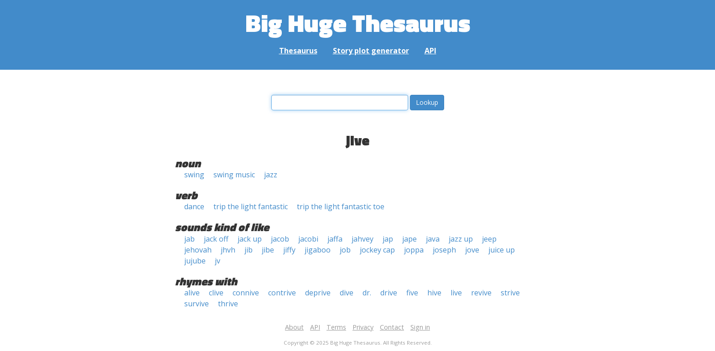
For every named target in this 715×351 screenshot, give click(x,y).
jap (388, 239)
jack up (250, 239)
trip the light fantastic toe (340, 206)
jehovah (198, 250)
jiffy (289, 250)
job (345, 250)
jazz (270, 175)
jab (189, 239)
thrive (228, 304)
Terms (336, 327)
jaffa (334, 239)
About (294, 327)
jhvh (228, 250)
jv (217, 261)
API (430, 51)
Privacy (362, 327)
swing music (234, 175)
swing (194, 175)
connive (246, 293)
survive (196, 304)
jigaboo (318, 250)
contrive (282, 293)
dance (194, 206)
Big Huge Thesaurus (357, 22)
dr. (367, 293)
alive (192, 293)
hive (434, 293)
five (412, 293)
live (456, 293)
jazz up (461, 239)
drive (388, 293)
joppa (414, 250)
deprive (318, 293)
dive (346, 293)
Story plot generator (371, 51)
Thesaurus (298, 51)
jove (472, 250)
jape (409, 239)
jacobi (308, 239)
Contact (392, 327)
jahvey (362, 239)
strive (510, 293)
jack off (216, 239)
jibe (268, 250)
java (433, 239)
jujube (195, 261)
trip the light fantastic (250, 206)
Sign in (420, 327)
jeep (489, 239)
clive (216, 293)
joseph (444, 250)
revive (481, 293)
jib (248, 250)
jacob (280, 239)
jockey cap (377, 250)
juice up (501, 250)
